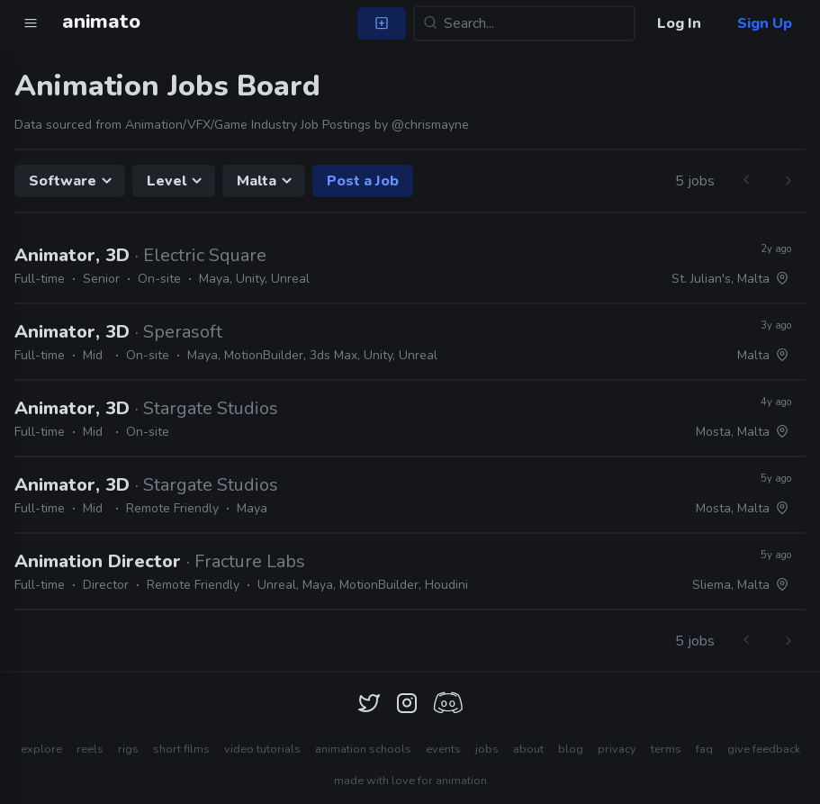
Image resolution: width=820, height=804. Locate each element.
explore (41, 749)
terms (666, 749)
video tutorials (262, 749)
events (443, 749)
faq (704, 749)
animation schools (363, 749)
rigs (128, 749)
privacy (617, 749)
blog (570, 749)
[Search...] (524, 23)
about (528, 749)
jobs (487, 749)
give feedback (763, 749)
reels (90, 749)
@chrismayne (430, 124)
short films (181, 749)
